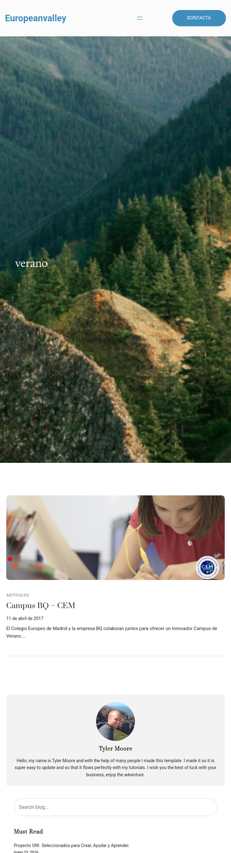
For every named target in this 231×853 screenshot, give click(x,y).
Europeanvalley (35, 18)
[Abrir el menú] (139, 18)
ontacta (199, 18)
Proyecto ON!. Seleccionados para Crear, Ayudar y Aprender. (72, 845)
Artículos (17, 595)
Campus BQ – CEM (40, 606)
